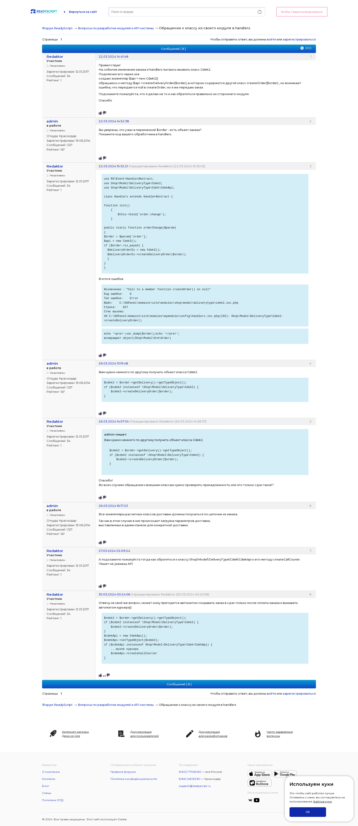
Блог (45, 786)
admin (52, 121)
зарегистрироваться (299, 39)
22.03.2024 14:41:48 (113, 56)
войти (271, 39)
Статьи (46, 793)
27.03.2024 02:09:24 (114, 550)
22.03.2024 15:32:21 (113, 166)
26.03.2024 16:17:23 (113, 505)
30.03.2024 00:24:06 (114, 594)
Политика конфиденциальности (134, 779)
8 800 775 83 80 (190, 771)
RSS (308, 48)
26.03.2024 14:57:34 (114, 421)
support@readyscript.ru (195, 786)
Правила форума (123, 771)
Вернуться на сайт (83, 11)
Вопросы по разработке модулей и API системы (116, 28)
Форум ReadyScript (57, 28)
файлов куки (322, 801)
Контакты (48, 779)
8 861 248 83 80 (189, 779)
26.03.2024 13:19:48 (113, 363)
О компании (51, 771)
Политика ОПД (52, 800)
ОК (308, 812)
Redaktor (55, 56)
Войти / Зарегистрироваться (302, 11)
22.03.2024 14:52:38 (114, 121)
